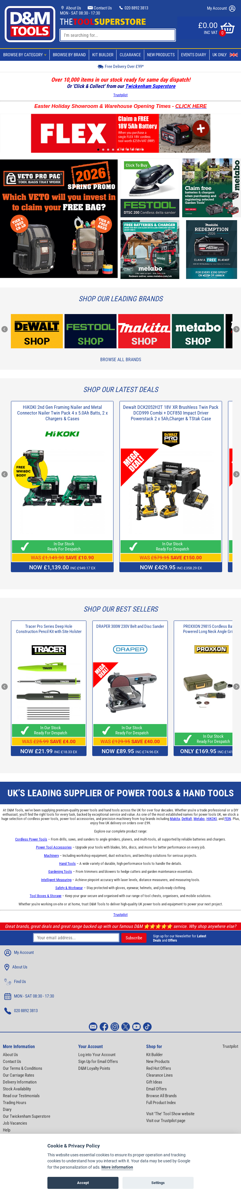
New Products (161, 54)
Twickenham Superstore (150, 86)
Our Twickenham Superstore (26, 1116)
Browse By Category (25, 54)
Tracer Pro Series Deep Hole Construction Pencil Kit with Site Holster (49, 629)
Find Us (15, 981)
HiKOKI (211, 819)
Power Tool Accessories (54, 847)
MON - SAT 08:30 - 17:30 (80, 13)
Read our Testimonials (21, 1095)
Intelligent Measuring (56, 880)
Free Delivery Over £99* (120, 66)
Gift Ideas (154, 1082)
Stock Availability (17, 1089)
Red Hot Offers (158, 1068)
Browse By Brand (69, 54)
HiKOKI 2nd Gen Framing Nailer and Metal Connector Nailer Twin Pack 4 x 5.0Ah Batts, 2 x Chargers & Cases (62, 412)
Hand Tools (67, 863)
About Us (70, 8)
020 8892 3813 (133, 8)
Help (6, 1130)
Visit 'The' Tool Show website (170, 1113)
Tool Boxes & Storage (45, 896)
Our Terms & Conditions (22, 1068)
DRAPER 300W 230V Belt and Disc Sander (130, 626)
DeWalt (187, 819)
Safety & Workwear (69, 888)
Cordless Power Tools (31, 839)
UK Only (225, 54)
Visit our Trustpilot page (165, 1120)
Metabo (199, 819)
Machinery (51, 855)
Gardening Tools (60, 871)
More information (117, 1167)
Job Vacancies (15, 1123)
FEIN (227, 819)
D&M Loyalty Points (94, 1068)
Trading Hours (14, 1102)
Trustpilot (120, 95)
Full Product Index (161, 1102)
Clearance (130, 54)
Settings (158, 1183)
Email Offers (156, 1089)
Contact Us (100, 8)
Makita (175, 819)
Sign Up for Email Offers (98, 1061)
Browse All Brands (120, 359)
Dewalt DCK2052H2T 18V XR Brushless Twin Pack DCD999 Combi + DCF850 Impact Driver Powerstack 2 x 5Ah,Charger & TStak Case (170, 412)
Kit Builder (102, 54)
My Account (221, 8)
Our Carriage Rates (18, 1075)
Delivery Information (20, 1082)
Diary (7, 1109)
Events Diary (193, 54)
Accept (83, 1183)
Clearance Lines (159, 1075)
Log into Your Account (96, 1054)
